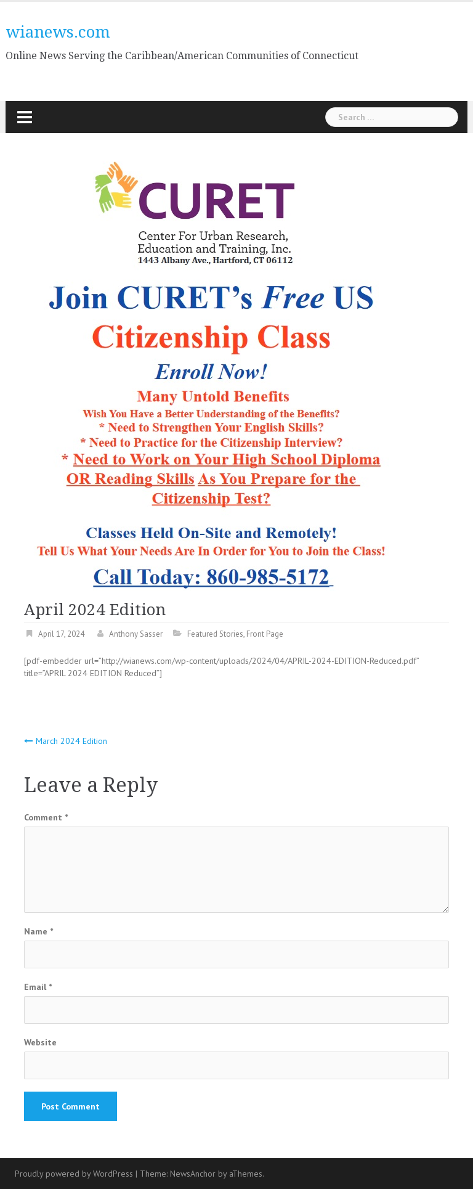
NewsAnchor (193, 1173)
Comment (46, 817)
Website (40, 1042)
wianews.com (58, 32)
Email (38, 986)
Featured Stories (215, 634)
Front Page (264, 634)
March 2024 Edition (71, 740)
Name (38, 931)
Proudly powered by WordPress (74, 1173)
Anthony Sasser (136, 634)
